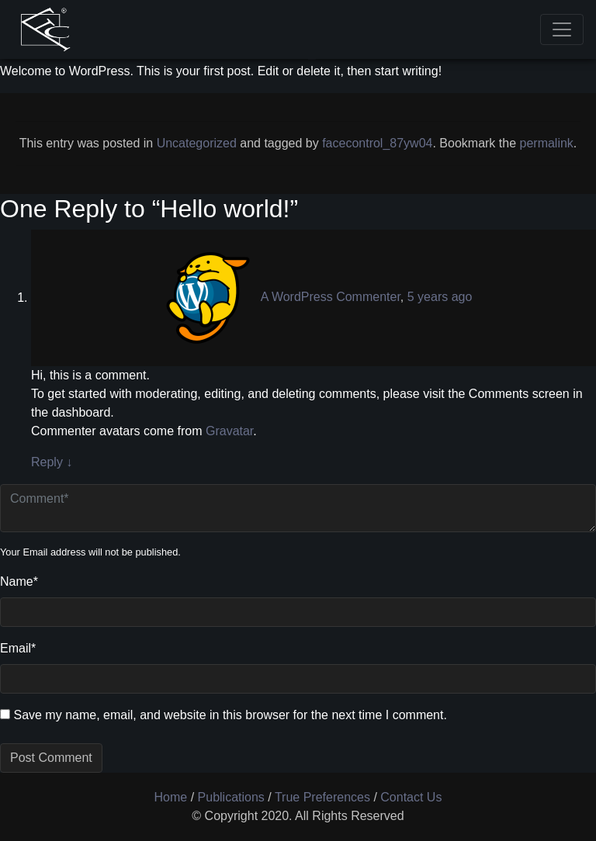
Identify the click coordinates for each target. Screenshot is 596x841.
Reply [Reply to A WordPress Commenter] (51, 462)
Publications (231, 797)
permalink (546, 143)
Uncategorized (197, 143)
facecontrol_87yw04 (377, 143)
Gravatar (229, 431)
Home (171, 797)
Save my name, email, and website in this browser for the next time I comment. (229, 715)
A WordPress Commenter (330, 297)
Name (19, 581)
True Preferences (322, 797)
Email (18, 648)
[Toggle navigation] (562, 29)
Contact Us (411, 797)
